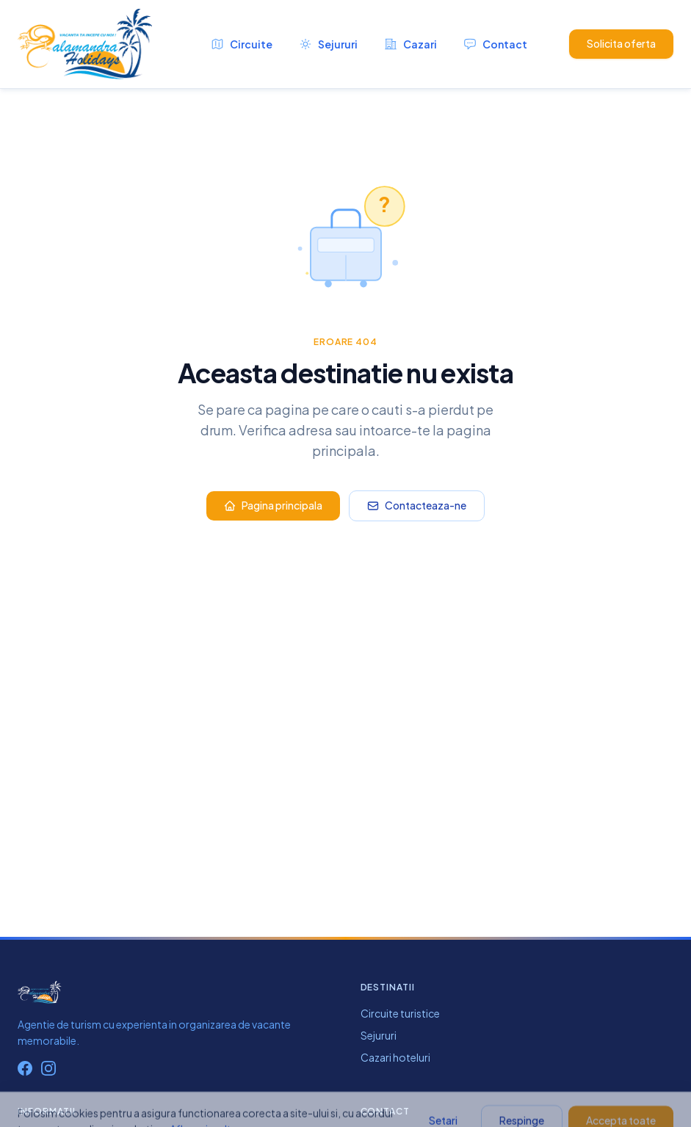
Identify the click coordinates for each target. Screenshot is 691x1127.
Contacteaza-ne (416, 505)
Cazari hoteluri (395, 1057)
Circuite (241, 44)
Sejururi (328, 44)
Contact (495, 44)
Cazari (410, 44)
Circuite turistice (400, 1013)
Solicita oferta (621, 43)
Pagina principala (273, 505)
